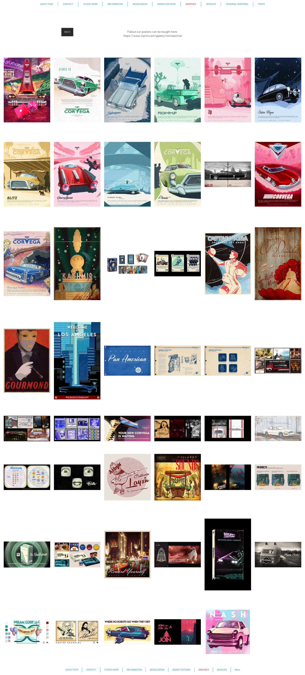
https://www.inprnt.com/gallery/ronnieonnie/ (152, 36)
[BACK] (67, 32)
